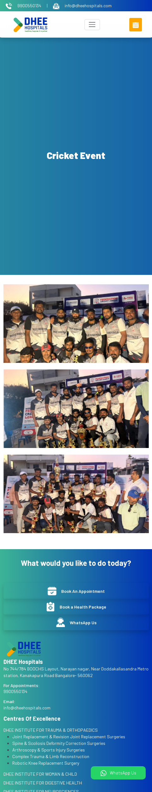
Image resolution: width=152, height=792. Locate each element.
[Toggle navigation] (92, 24)
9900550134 (24, 5)
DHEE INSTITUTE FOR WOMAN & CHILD (40, 774)
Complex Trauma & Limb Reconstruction (50, 756)
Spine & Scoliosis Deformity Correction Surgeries (58, 743)
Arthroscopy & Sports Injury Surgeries (48, 749)
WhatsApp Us (118, 773)
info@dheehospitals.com (82, 5)
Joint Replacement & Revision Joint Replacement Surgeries (68, 736)
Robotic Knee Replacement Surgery (45, 763)
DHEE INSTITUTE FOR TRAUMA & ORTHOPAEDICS (50, 730)
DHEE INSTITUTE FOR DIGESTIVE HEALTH (42, 782)
